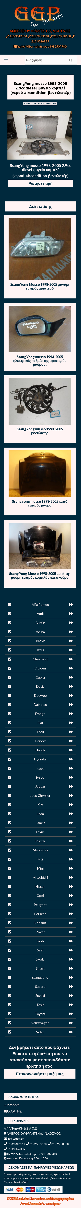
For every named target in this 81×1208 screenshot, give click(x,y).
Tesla (40, 1005)
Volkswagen (40, 1023)
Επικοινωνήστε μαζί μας (40, 1073)
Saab (40, 941)
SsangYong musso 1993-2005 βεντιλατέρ (40, 431)
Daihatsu (40, 704)
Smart (40, 968)
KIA (40, 804)
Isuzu (40, 768)
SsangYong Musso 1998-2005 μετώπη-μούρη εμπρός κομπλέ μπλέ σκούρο (40, 575)
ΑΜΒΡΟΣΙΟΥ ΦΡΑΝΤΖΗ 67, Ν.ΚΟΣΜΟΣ (40, 31)
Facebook (11, 1104)
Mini (40, 868)
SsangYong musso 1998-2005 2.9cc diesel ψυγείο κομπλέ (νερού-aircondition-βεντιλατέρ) (40, 88)
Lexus (40, 832)
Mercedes (40, 850)
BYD (40, 650)
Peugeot (40, 905)
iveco (40, 777)
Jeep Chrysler (40, 795)
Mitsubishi (40, 877)
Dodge (40, 714)
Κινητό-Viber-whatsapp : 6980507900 (40, 46)
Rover (40, 932)
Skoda (40, 959)
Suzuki (40, 995)
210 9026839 (14, 1149)
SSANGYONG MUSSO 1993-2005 (40, 103)
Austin (40, 623)
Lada (40, 814)
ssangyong (40, 977)
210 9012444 (16, 36)
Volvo (40, 1032)
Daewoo (40, 695)
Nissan (40, 886)
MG (40, 859)
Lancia (40, 823)
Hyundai (40, 759)
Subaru (40, 986)
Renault (40, 923)
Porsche (40, 914)
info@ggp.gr (14, 1138)
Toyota (40, 1014)
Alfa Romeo (40, 604)
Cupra (40, 677)
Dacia (40, 686)
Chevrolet (40, 659)
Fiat (40, 723)
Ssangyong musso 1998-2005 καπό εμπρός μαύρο (39, 503)
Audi (40, 613)
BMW (40, 641)
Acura (40, 632)
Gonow (40, 741)
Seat (40, 950)
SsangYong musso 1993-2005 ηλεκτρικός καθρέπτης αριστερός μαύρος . (39, 360)
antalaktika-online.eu (34, 1198)
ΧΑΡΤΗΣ (13, 1111)
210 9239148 (38, 36)
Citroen (40, 668)
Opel (40, 895)
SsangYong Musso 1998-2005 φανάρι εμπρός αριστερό (39, 286)
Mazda (40, 841)
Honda (40, 750)
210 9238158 (60, 36)
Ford (40, 732)
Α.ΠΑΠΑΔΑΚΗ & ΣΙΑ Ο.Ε (20, 1128)
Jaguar (40, 786)
